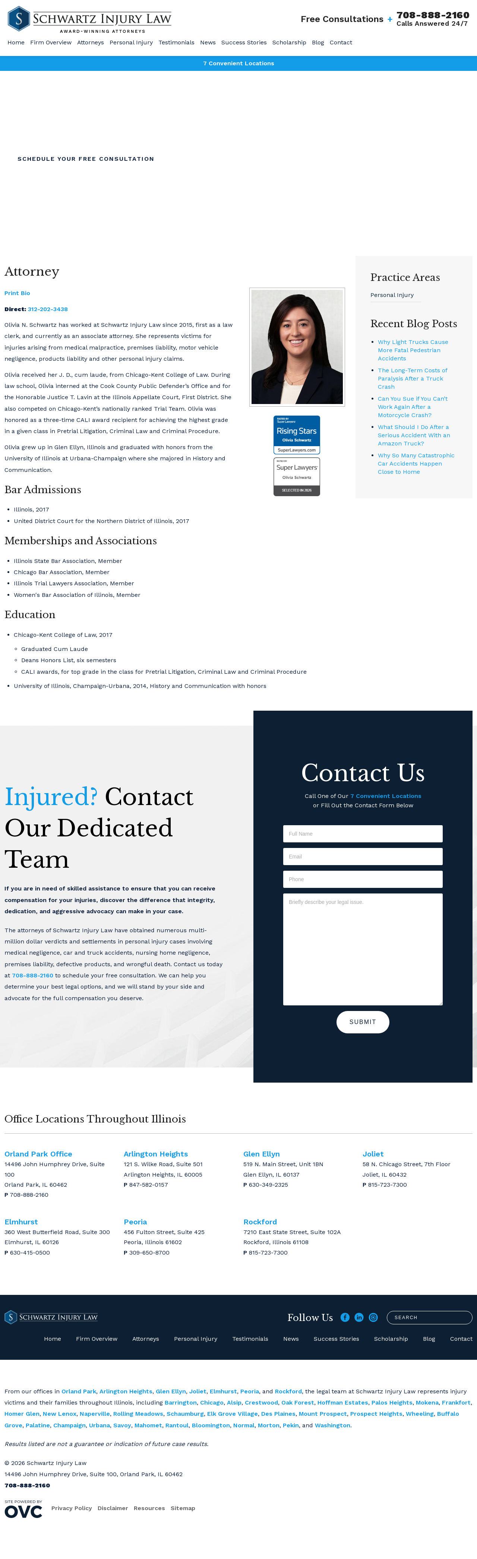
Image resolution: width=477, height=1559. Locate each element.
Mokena (427, 1402)
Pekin (291, 1425)
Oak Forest (297, 1402)
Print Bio (17, 293)
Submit (363, 1022)
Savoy (122, 1425)
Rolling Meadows (138, 1413)
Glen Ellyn (171, 1391)
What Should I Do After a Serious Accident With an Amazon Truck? (414, 435)
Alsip (234, 1402)
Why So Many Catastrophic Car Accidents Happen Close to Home (416, 463)
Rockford (288, 1391)
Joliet (197, 1391)
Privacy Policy (71, 1508)
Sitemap (183, 1508)
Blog (318, 42)
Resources (149, 1508)
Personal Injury (131, 42)
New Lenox (59, 1413)
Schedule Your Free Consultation (86, 158)
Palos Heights (392, 1402)
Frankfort (456, 1402)
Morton (268, 1425)
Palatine (38, 1425)
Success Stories (244, 42)
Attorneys (90, 42)
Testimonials (176, 42)
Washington (332, 1425)
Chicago (212, 1402)
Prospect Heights (376, 1413)
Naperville (95, 1413)
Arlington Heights (125, 1391)
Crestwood (261, 1402)
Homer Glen (22, 1413)
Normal (244, 1425)
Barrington (181, 1402)
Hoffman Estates (343, 1402)
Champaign (69, 1425)
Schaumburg (185, 1413)
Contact (341, 42)
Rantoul (177, 1425)
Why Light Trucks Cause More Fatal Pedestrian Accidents (413, 350)
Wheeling (420, 1413)
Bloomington (211, 1425)
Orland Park (78, 1391)
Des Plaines (278, 1413)
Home (16, 42)
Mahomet (148, 1425)
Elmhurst (223, 1391)
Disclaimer (113, 1508)
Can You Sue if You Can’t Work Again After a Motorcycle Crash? (413, 407)
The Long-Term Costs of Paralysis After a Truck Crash (412, 378)
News (208, 42)
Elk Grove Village (232, 1413)
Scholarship (289, 42)
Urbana (99, 1425)
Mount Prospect (323, 1413)
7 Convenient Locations (238, 63)
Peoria (249, 1391)
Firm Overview (51, 42)
